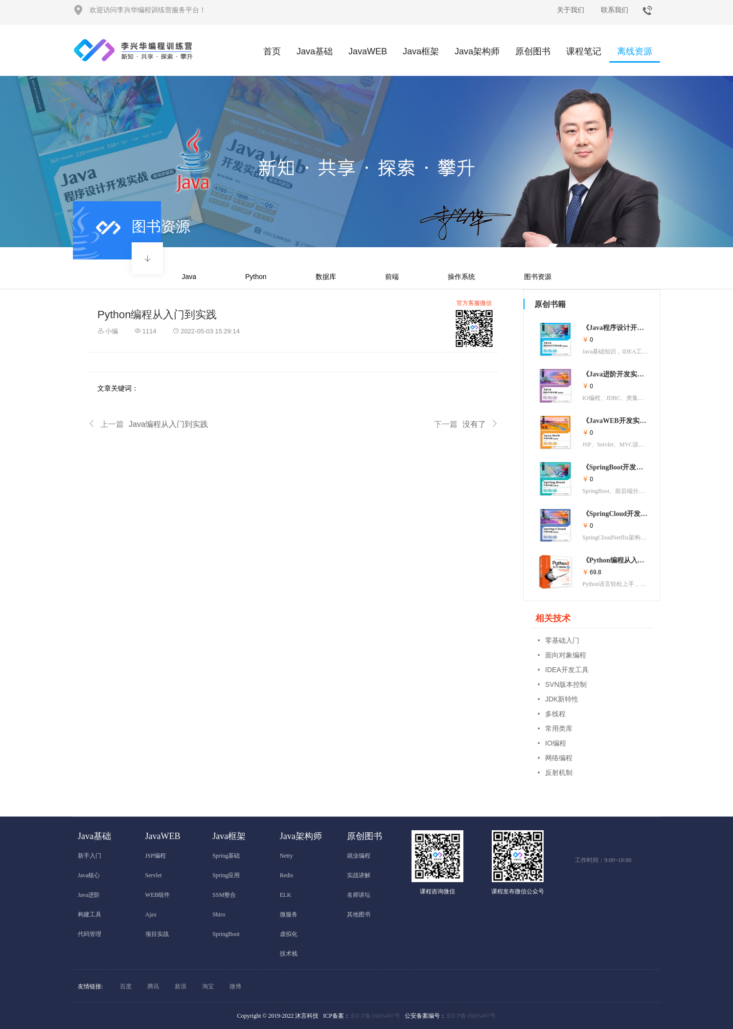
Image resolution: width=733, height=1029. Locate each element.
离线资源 (634, 55)
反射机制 (559, 772)
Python (256, 277)
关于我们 (570, 10)
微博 (235, 986)
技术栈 (289, 953)
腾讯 (153, 986)
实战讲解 (358, 875)
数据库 (326, 277)
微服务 (289, 914)
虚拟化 (289, 934)
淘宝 (208, 986)
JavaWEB (367, 51)
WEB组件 (157, 894)
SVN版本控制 (566, 684)
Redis (286, 875)
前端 (392, 277)
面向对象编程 (565, 655)
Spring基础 (226, 855)
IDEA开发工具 (567, 670)
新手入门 (89, 855)
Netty (286, 855)
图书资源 (537, 277)
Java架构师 (477, 51)
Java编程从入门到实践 (148, 424)
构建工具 (89, 914)
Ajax (151, 914)
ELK (285, 894)
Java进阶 (89, 894)
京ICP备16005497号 (375, 1015)
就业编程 (358, 855)
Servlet (153, 875)
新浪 (180, 986)
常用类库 (559, 728)
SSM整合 (224, 894)
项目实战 (157, 934)
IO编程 (555, 743)
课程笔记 (583, 51)
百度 (126, 986)
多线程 (555, 714)
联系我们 (614, 10)
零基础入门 (562, 640)
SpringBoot (225, 934)
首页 (272, 51)
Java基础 (315, 51)
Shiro (218, 914)
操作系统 (461, 277)
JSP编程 (155, 855)
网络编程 (559, 758)
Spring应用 (226, 875)
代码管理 (89, 934)
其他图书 (358, 914)
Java (189, 277)
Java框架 (421, 51)
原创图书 (532, 51)
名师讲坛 (358, 894)
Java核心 (89, 875)
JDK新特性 (561, 699)
